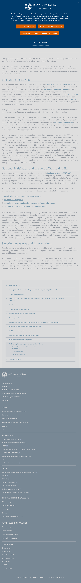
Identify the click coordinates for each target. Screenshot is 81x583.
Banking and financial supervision (20, 331)
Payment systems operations (19, 309)
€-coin (4, 475)
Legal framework (17, 352)
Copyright (5, 513)
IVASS (4, 446)
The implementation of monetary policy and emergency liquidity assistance (34, 290)
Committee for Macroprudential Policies (15, 492)
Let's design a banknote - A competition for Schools (18, 449)
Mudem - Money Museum (10, 463)
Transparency (6, 527)
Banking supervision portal (10, 489)
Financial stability (15, 359)
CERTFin (5, 479)
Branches (5, 415)
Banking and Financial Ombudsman (13, 442)
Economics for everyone (10, 453)
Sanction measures (18, 354)
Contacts (5, 400)
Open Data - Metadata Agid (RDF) (12, 517)
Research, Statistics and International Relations (25, 326)
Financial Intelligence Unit (10, 439)
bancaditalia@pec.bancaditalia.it (15, 393)
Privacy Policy (64, 16)
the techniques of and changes (56, 89)
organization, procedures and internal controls (22, 196)
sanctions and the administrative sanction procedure (25, 206)
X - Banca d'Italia (8, 555)
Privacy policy (6, 502)
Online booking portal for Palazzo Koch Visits (16, 456)
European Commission (63, 122)
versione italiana (40, 43)
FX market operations (16, 294)
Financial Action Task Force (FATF (58, 84)
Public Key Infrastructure (10, 534)
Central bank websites (9, 485)
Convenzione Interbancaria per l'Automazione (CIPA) (19, 472)
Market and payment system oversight (22, 313)
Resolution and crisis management (20, 339)
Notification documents (9, 538)
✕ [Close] (78, 2)
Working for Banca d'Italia (10, 419)
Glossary (5, 426)
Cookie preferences (8, 505)
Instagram (6, 548)
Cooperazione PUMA (8, 482)
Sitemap (4, 407)
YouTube (6, 551)
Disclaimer (5, 509)
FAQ (3, 430)
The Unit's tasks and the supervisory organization (24, 348)
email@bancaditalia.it (13, 397)
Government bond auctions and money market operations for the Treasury (34, 322)
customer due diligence (13, 200)
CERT (4, 459)
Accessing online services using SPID (14, 411)
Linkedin (6, 561)
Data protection (7, 531)
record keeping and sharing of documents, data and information (29, 203)
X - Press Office (8, 558)
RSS (4, 565)
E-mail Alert (7, 568)
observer (72, 99)
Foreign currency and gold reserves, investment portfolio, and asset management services (36, 299)
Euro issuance (13, 305)
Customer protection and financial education (24, 335)
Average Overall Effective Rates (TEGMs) (15, 422)
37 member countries (69, 94)
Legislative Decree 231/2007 (59, 173)
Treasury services (15, 318)
